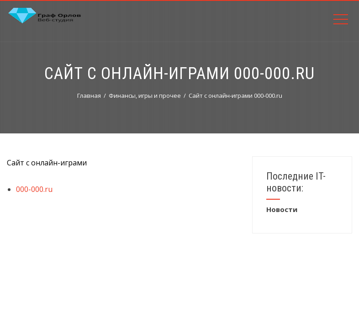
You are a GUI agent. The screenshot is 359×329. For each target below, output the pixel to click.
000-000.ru (34, 189)
